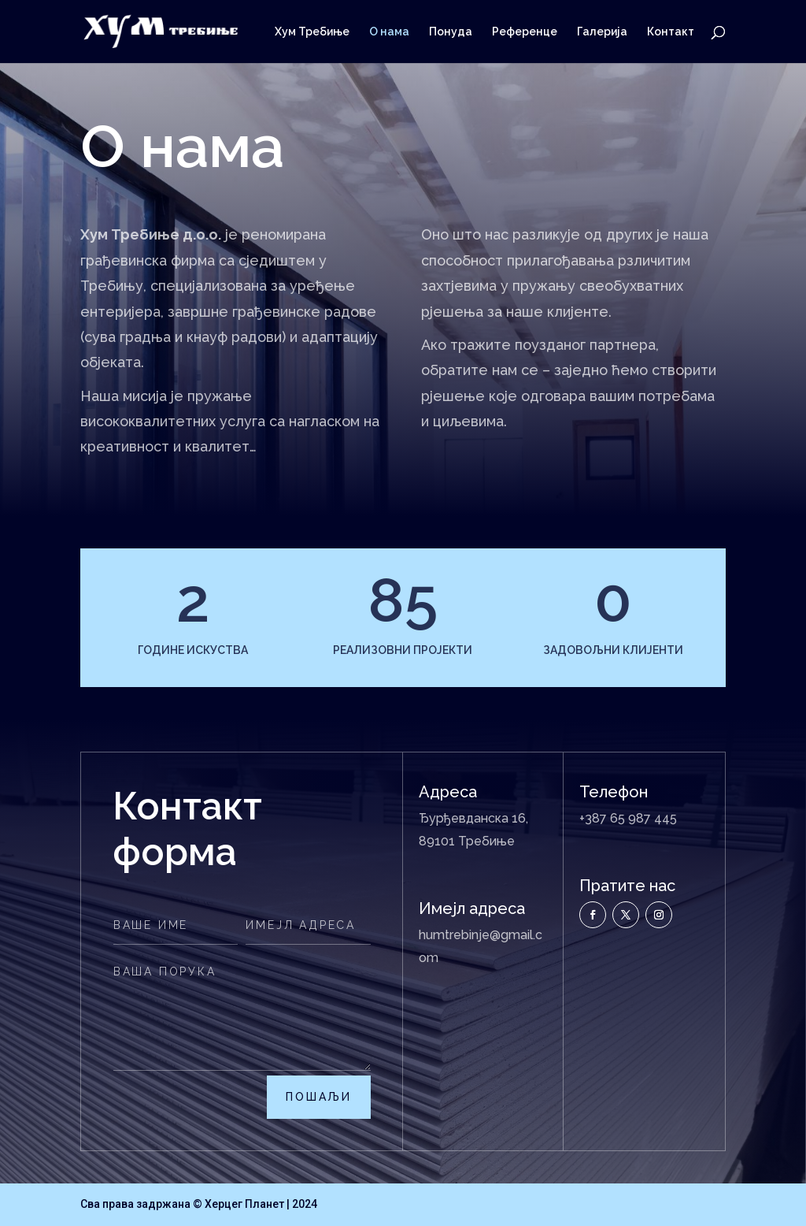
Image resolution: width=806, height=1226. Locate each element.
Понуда (450, 32)
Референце (524, 32)
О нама (389, 32)
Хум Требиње (312, 32)
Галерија (602, 32)
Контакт (670, 32)
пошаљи (319, 1096)
